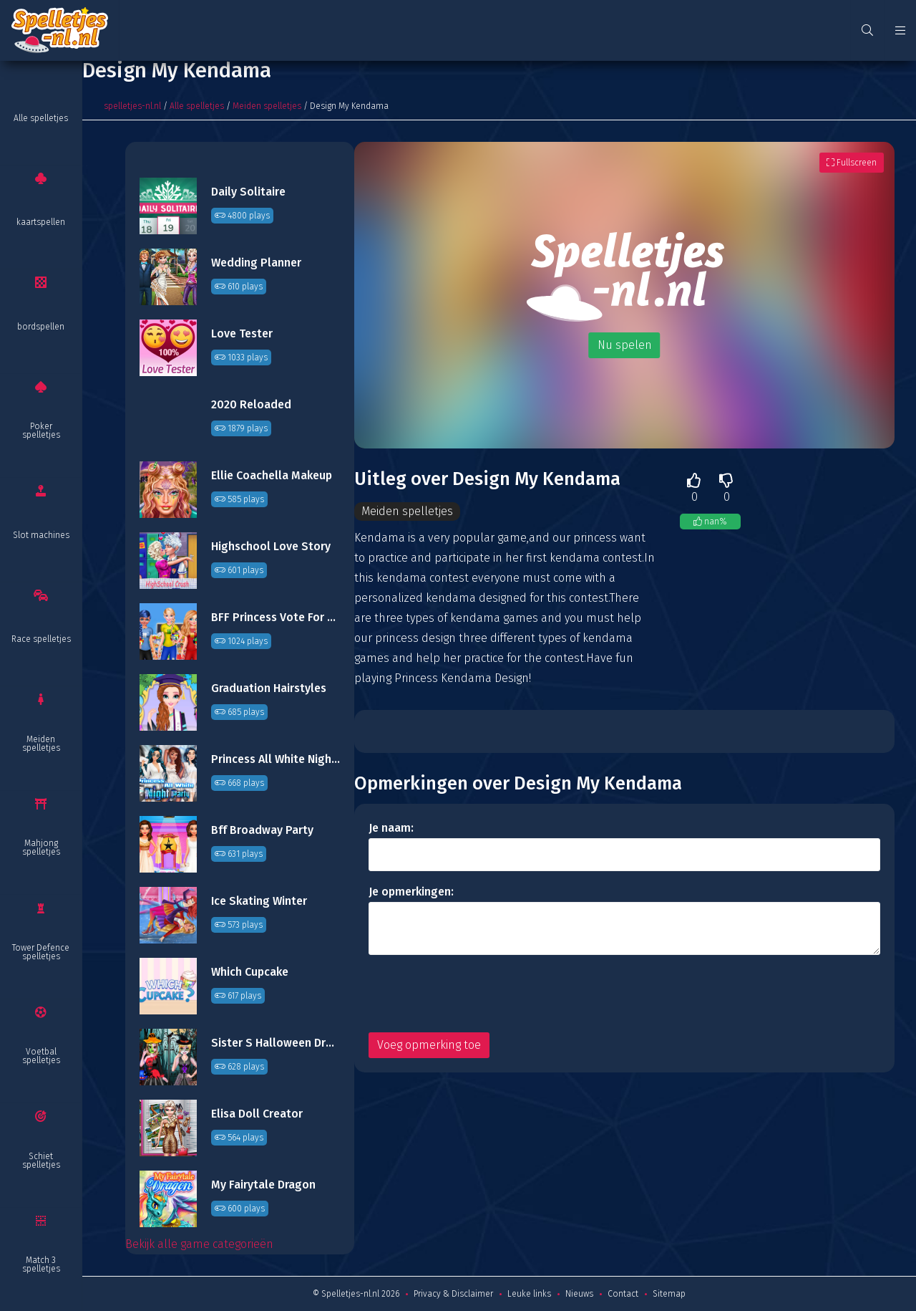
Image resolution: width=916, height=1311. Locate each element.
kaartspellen (40, 222)
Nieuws (579, 1294)
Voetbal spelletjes (41, 1056)
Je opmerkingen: (411, 891)
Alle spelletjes (41, 118)
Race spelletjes (41, 639)
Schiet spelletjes (41, 1160)
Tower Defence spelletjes (40, 952)
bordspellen (40, 327)
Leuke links (529, 1294)
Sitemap (669, 1294)
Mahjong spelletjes (41, 847)
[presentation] (477, 994)
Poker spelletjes (41, 430)
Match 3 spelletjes (41, 1264)
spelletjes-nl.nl (132, 106)
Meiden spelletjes (41, 743)
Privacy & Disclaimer (453, 1294)
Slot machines (41, 535)
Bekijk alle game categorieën (199, 1244)
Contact (623, 1294)
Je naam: (391, 828)
